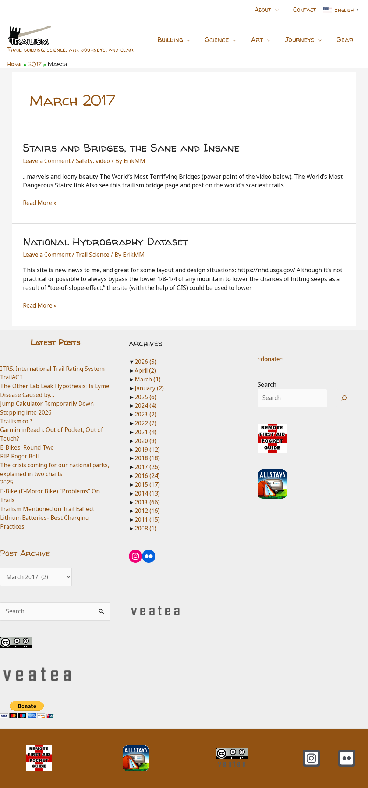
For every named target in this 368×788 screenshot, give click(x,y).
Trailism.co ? (17, 421)
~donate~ (271, 359)
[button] (279, 9)
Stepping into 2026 (26, 412)
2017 (147, 467)
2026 (145, 362)
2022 (145, 423)
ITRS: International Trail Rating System (54, 369)
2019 (147, 450)
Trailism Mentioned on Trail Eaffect (49, 509)
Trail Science (94, 255)
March (148, 379)
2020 (145, 441)
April (146, 370)
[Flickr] (346, 758)
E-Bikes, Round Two (27, 447)
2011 (147, 519)
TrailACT (12, 377)
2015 (147, 484)
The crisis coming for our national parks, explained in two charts (47, 469)
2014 (147, 493)
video (104, 161)
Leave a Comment (47, 161)
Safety (85, 161)
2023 (145, 414)
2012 (147, 511)
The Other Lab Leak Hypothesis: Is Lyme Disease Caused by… (48, 390)
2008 (145, 528)
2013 (147, 502)
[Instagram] (311, 758)
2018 (147, 458)
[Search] (344, 398)
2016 (147, 476)
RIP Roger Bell (20, 456)
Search (267, 384)
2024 (145, 405)
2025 (6, 482)
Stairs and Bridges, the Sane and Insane (131, 147)
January (149, 388)
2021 (145, 432)
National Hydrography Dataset (105, 241)
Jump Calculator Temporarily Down (49, 404)
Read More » (40, 203)
